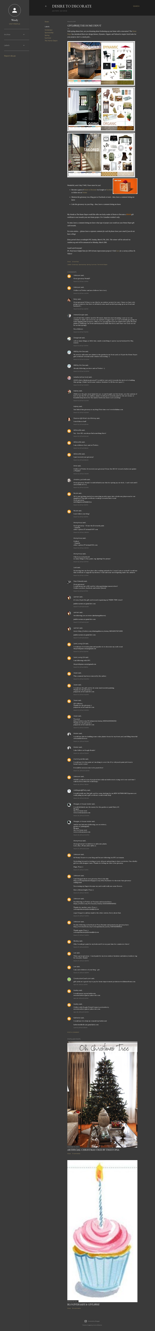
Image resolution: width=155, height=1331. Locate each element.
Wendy (14, 20)
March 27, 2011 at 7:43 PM (81, 916)
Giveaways (48, 30)
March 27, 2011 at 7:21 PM (80, 870)
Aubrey (76, 391)
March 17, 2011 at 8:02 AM (81, 606)
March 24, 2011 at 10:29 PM (81, 770)
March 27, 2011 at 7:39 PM (81, 893)
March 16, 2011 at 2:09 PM (81, 548)
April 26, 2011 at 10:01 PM (80, 998)
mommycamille (79, 759)
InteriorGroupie (78, 315)
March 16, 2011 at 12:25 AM (81, 412)
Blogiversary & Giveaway (83, 1304)
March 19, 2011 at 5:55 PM (80, 667)
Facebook (109, 190)
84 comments (76, 1308)
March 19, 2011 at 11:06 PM (81, 727)
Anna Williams (97, 1325)
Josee (75, 673)
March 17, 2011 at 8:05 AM (80, 638)
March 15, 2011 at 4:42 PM (80, 293)
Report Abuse (10, 56)
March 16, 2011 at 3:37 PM (80, 561)
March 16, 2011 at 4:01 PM (80, 575)
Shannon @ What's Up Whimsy (84, 418)
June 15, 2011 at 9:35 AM (80, 1027)
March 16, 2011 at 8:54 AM (80, 436)
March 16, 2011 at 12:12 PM (80, 487)
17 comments (76, 1153)
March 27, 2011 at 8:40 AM (81, 848)
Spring (47, 35)
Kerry (75, 299)
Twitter (84, 192)
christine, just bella (80, 479)
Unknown (76, 275)
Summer (48, 38)
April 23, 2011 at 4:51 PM (80, 984)
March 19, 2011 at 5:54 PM (80, 651)
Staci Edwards (78, 581)
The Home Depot (51, 41)
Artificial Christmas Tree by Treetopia (93, 1149)
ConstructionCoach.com (82, 978)
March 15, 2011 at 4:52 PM (80, 309)
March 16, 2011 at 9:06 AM (81, 473)
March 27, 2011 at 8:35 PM (81, 947)
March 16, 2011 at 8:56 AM (80, 460)
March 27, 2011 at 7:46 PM (81, 935)
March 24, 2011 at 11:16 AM (81, 741)
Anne (75, 466)
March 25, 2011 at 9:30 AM (81, 798)
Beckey (76, 941)
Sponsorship (49, 33)
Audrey (76, 990)
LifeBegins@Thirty (80, 790)
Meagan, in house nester (82, 804)
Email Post (75, 261)
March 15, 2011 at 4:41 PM (80, 281)
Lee (74, 953)
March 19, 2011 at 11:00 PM (81, 679)
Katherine (76, 1018)
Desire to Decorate (72, 6)
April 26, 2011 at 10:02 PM (81, 1012)
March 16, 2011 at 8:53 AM (80, 424)
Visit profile (14, 24)
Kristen (76, 733)
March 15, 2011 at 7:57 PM (80, 345)
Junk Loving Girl (79, 644)
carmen (76, 597)
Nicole (75, 493)
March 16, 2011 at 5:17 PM (80, 591)
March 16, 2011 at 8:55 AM (80, 448)
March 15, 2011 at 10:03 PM (81, 359)
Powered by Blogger (92, 1321)
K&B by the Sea (79, 351)
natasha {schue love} (80, 377)
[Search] (136, 6)
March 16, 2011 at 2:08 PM (81, 532)
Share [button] (47, 22)
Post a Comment (73, 1032)
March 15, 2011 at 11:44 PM (81, 400)
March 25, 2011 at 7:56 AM (80, 784)
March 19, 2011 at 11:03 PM (81, 694)
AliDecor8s (77, 430)
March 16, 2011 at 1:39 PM (80, 505)
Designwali (77, 338)
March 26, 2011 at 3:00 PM (81, 815)
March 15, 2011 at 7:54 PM (80, 332)
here (117, 251)
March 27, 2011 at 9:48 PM (81, 961)
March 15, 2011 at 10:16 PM (81, 385)
